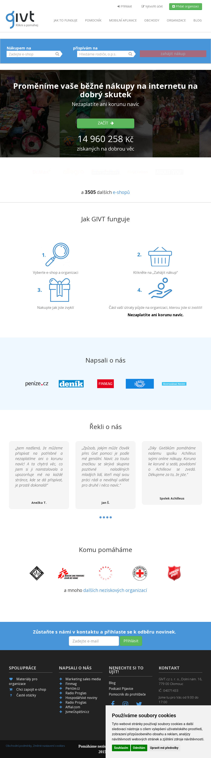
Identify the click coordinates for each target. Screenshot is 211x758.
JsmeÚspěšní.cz (77, 712)
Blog (197, 20)
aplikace (123, 20)
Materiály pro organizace (23, 681)
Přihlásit (125, 6)
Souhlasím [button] (121, 748)
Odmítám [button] (139, 748)
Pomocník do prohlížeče (127, 694)
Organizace (176, 20)
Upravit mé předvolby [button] (164, 748)
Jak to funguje (65, 20)
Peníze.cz (72, 688)
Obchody (151, 20)
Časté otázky (26, 695)
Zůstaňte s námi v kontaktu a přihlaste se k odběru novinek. (104, 631)
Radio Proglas (75, 693)
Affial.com (72, 707)
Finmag (71, 684)
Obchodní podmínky (19, 746)
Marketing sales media (83, 679)
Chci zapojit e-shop (31, 689)
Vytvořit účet (152, 6)
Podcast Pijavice (121, 688)
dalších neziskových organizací (115, 590)
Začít (105, 123)
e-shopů (121, 192)
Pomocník (93, 20)
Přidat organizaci (185, 6)
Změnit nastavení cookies (49, 746)
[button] (33, 54)
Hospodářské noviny (81, 698)
